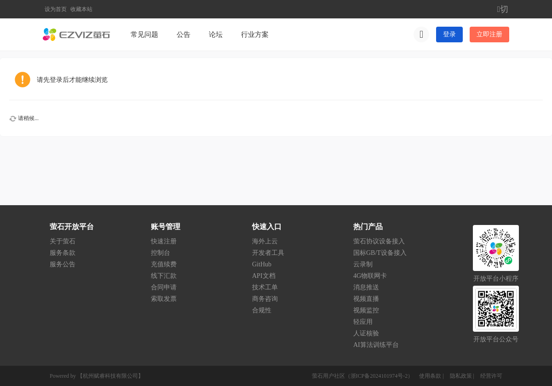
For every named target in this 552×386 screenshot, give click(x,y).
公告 (183, 34)
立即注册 (489, 34)
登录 (449, 34)
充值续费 (164, 264)
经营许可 (491, 376)
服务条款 (62, 252)
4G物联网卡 (370, 275)
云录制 (363, 264)
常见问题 (144, 34)
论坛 (216, 34)
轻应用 (363, 321)
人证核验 (366, 333)
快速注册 (164, 241)
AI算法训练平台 (376, 344)
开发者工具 (268, 252)
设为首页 (56, 9)
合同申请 (164, 287)
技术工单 (265, 287)
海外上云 (265, 241)
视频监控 (366, 310)
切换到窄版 (503, 9)
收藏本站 (81, 9)
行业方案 (255, 34)
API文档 (264, 275)
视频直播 (366, 298)
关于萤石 (62, 241)
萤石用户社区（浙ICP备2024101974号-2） (363, 376)
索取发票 (164, 298)
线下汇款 (164, 275)
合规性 (261, 310)
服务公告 (62, 264)
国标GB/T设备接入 (380, 252)
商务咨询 (265, 298)
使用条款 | (432, 376)
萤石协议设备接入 (379, 241)
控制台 (160, 252)
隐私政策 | (463, 376)
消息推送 (366, 287)
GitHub (261, 264)
